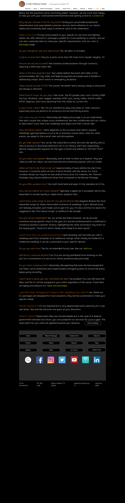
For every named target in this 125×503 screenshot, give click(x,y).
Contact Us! (98, 15)
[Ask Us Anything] (93, 323)
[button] (75, 9)
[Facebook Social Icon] (39, 359)
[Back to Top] (97, 350)
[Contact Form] (74, 336)
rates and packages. (57, 285)
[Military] (28, 350)
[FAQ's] (51, 350)
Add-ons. (87, 248)
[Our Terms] (74, 350)
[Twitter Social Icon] (62, 359)
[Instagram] (50, 359)
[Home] (28, 336)
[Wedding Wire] (85, 359)
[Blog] (97, 343)
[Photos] (28, 343)
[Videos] (51, 343)
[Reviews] (74, 343)
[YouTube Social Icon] (74, 359)
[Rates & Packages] (51, 336)
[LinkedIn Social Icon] (96, 359)
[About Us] (97, 336)
